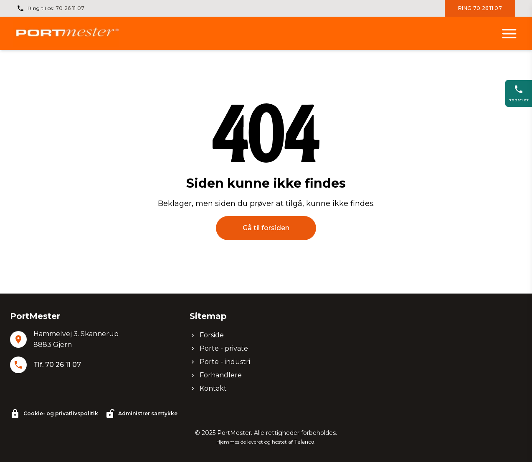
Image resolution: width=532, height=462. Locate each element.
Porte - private (219, 348)
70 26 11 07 (70, 8)
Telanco (304, 442)
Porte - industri (220, 362)
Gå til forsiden (266, 228)
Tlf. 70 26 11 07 (57, 365)
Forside (207, 335)
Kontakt (208, 388)
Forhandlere (216, 375)
